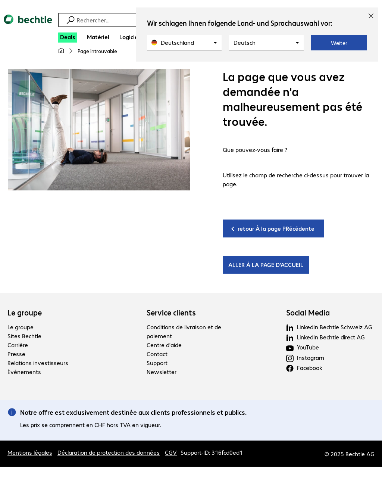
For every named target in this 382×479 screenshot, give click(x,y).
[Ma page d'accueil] (61, 50)
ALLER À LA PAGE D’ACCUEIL (265, 265)
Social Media (308, 312)
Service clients (171, 312)
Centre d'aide (164, 345)
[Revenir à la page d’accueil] (28, 26)
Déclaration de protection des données (108, 453)
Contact (157, 354)
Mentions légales (29, 453)
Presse (16, 354)
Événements (24, 372)
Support (157, 363)
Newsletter (161, 372)
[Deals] (67, 37)
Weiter (339, 43)
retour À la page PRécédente (276, 229)
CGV (171, 453)
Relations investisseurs (37, 363)
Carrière (17, 345)
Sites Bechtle (24, 336)
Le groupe (24, 312)
